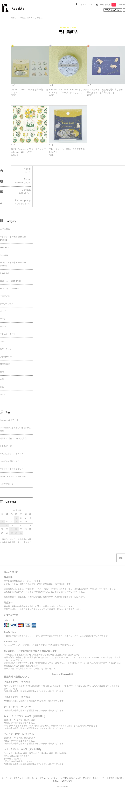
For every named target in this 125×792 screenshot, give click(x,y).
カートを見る (107, 4)
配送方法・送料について (93, 778)
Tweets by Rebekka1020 (62, 674)
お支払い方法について (71, 778)
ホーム (4, 778)
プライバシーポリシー (49, 778)
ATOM (69, 781)
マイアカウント (85, 4)
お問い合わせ (31, 778)
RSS (63, 781)
